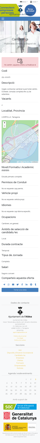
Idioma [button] (23, 2)
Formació (20, 363)
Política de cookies (20, 340)
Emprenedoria (20, 366)
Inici (20, 350)
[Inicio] (20, 10)
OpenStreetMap (27, 162)
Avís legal (20, 338)
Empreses (20, 358)
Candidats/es (20, 355)
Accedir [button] (33, 2)
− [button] (4, 126)
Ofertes (20, 360)
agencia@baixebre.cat (20, 332)
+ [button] (4, 123)
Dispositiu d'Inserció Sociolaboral (20, 353)
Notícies (20, 368)
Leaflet (19, 162)
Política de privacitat (20, 336)
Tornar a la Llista (20, 290)
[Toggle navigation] (3, 19)
